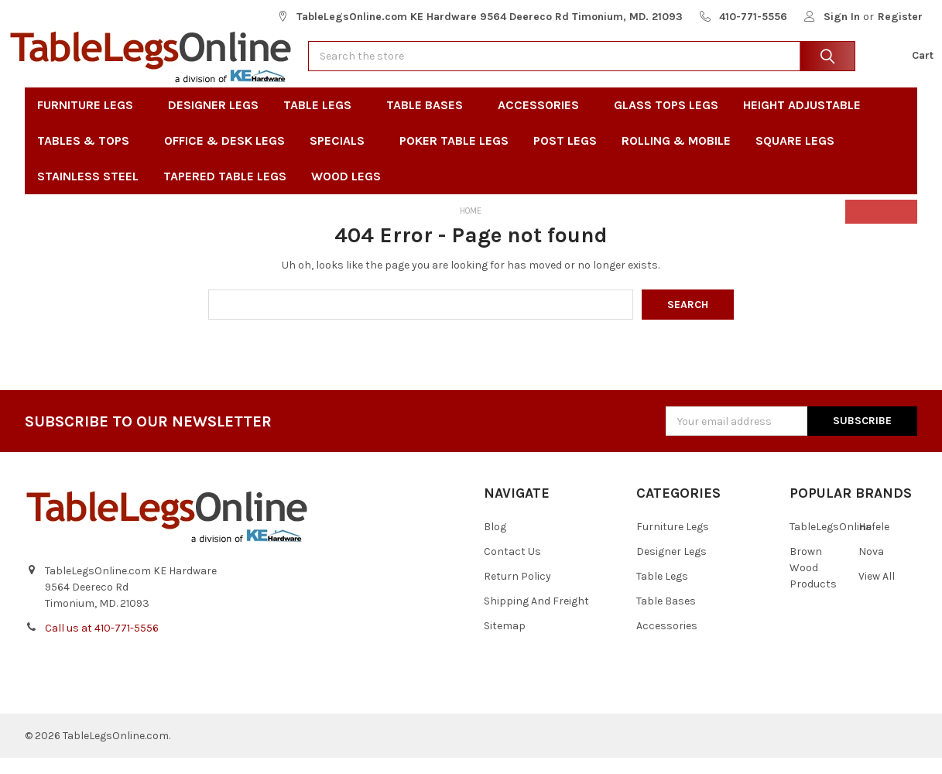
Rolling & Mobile (676, 156)
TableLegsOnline (831, 543)
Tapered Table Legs (224, 192)
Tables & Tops (88, 156)
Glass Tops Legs (666, 121)
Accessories (543, 121)
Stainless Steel (88, 192)
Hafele (873, 543)
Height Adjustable (802, 121)
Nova (871, 567)
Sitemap (505, 642)
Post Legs (565, 156)
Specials (342, 156)
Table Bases (429, 121)
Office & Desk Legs (224, 156)
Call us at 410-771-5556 (102, 644)
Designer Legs (213, 121)
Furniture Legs (90, 121)
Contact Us (512, 567)
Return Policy (517, 592)
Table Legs (322, 121)
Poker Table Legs (454, 156)
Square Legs (794, 156)
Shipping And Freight (536, 617)
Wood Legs (351, 192)
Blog (495, 543)
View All (876, 592)
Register (900, 16)
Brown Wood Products (813, 584)
